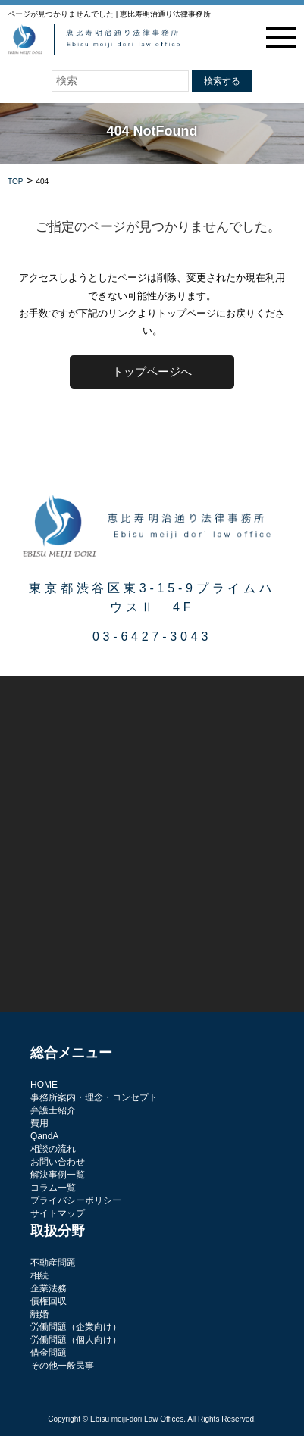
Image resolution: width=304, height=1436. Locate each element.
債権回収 (48, 1301)
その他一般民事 (62, 1365)
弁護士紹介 (53, 1110)
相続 (39, 1275)
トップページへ (152, 371)
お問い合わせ (57, 1162)
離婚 (39, 1314)
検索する (222, 81)
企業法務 (48, 1288)
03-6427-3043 (152, 636)
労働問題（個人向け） (75, 1340)
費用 (39, 1123)
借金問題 (48, 1352)
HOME (44, 1084)
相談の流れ (53, 1149)
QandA (44, 1136)
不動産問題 (53, 1262)
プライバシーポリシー (75, 1200)
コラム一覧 (53, 1187)
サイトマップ (57, 1213)
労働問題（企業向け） (75, 1327)
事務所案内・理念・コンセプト (94, 1097)
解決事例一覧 (57, 1174)
